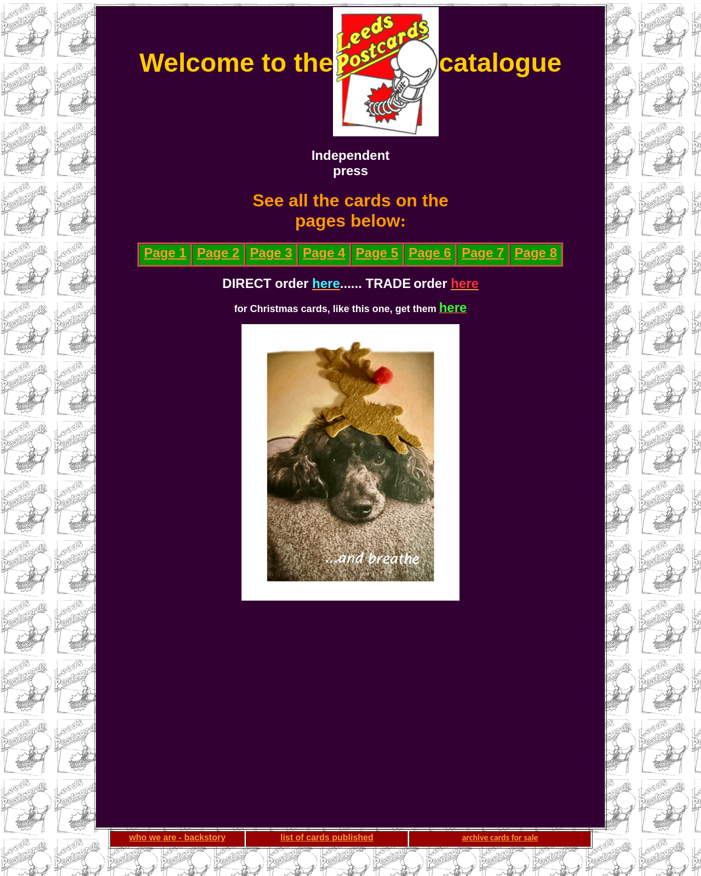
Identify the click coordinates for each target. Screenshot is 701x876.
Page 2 (218, 252)
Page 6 (430, 252)
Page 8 (536, 252)
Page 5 (377, 252)
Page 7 (483, 252)
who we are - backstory (177, 837)
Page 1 (165, 252)
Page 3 (271, 252)
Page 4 (324, 252)
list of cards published (327, 837)
